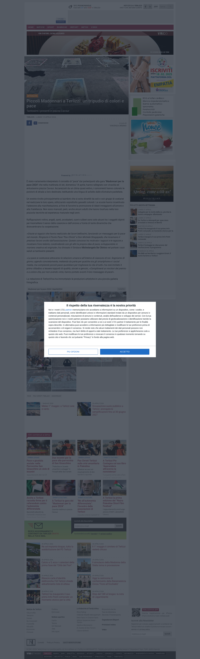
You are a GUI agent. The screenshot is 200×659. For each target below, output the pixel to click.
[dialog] (100, 329)
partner (68, 310)
